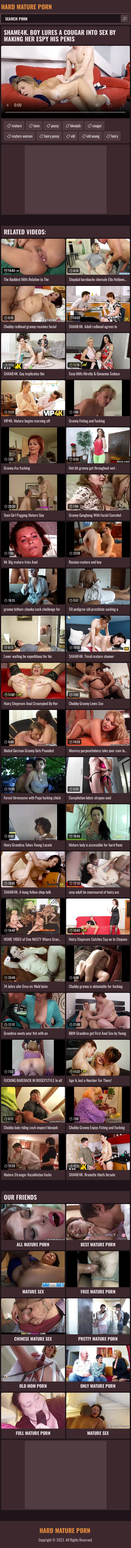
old (73, 136)
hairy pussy (51, 136)
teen (36, 125)
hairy (114, 136)
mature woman (22, 136)
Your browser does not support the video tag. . (65, 82)
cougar (97, 125)
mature (17, 125)
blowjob (75, 125)
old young (93, 136)
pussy (55, 125)
